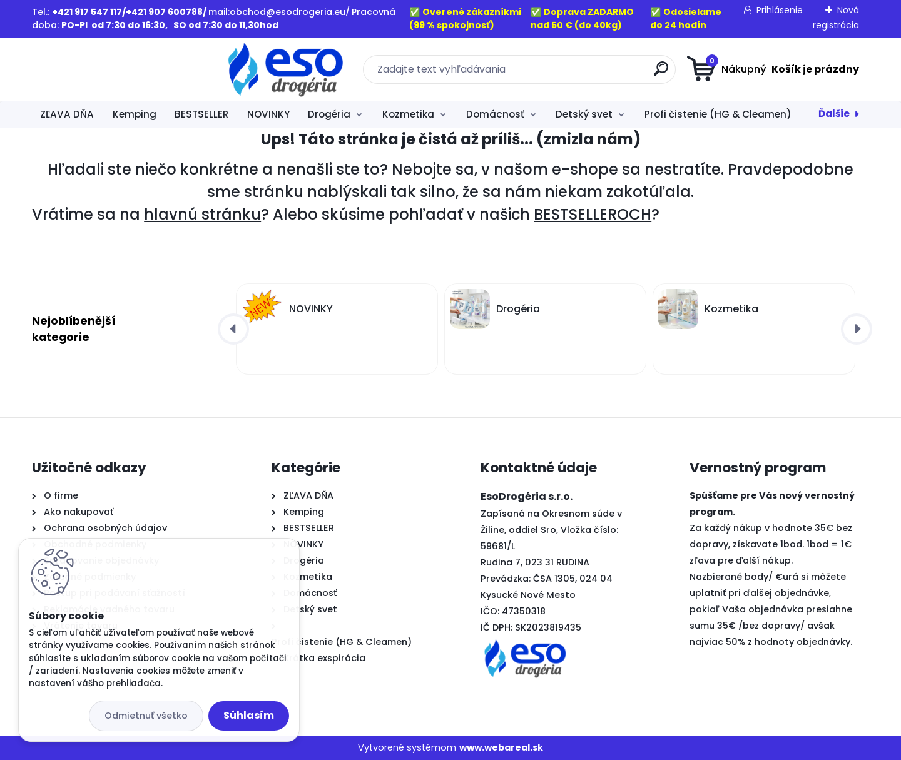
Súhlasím (248, 715)
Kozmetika (408, 114)
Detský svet (584, 114)
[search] (573, 73)
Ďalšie (834, 113)
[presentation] (233, 329)
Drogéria (329, 114)
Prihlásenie (779, 10)
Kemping (134, 114)
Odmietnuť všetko (146, 715)
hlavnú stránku (202, 214)
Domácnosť (495, 114)
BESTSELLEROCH (592, 214)
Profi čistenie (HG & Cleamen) (718, 114)
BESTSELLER (201, 114)
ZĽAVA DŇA (67, 114)
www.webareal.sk (501, 747)
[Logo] (108, 69)
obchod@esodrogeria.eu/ (290, 12)
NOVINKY (268, 114)
